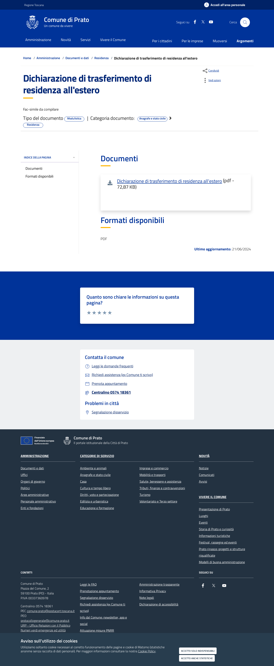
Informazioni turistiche (214, 535)
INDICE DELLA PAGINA (49, 157)
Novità (204, 455)
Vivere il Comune (212, 496)
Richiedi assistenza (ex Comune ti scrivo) (102, 607)
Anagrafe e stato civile (152, 118)
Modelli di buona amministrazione (222, 562)
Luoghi (203, 515)
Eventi (203, 522)
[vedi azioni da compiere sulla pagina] (211, 80)
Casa (83, 481)
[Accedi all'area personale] (224, 5)
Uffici (24, 474)
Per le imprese (192, 41)
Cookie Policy (147, 651)
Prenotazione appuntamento (99, 591)
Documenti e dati (77, 58)
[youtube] (209, 22)
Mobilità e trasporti (153, 474)
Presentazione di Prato (214, 509)
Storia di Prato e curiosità (216, 529)
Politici (25, 488)
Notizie (204, 468)
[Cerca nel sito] (245, 22)
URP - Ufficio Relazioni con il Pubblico (45, 625)
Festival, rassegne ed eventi (218, 542)
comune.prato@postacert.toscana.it (51, 610)
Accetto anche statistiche (197, 658)
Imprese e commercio (154, 468)
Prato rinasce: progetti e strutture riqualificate (222, 552)
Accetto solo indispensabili (198, 651)
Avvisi (203, 481)
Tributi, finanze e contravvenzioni (162, 488)
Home (27, 58)
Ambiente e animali (93, 468)
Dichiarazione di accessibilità (158, 604)
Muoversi (220, 41)
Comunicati (206, 474)
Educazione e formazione (97, 508)
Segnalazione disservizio (96, 597)
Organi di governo (33, 481)
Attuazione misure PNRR (97, 630)
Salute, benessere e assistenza (160, 481)
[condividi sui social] (210, 71)
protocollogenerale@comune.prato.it (45, 620)
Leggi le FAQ (88, 584)
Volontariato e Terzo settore (158, 501)
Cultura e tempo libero (95, 488)
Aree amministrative (35, 494)
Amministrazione (48, 58)
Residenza (101, 58)
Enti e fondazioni (32, 508)
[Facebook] (193, 22)
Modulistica (74, 118)
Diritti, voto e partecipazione (99, 494)
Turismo (145, 494)
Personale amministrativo (38, 501)
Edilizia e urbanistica (94, 501)
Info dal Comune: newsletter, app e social (103, 620)
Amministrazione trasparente (159, 584)
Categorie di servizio (97, 455)
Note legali (146, 597)
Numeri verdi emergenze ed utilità (43, 630)
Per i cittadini (162, 41)
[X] (201, 22)
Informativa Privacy (152, 591)
